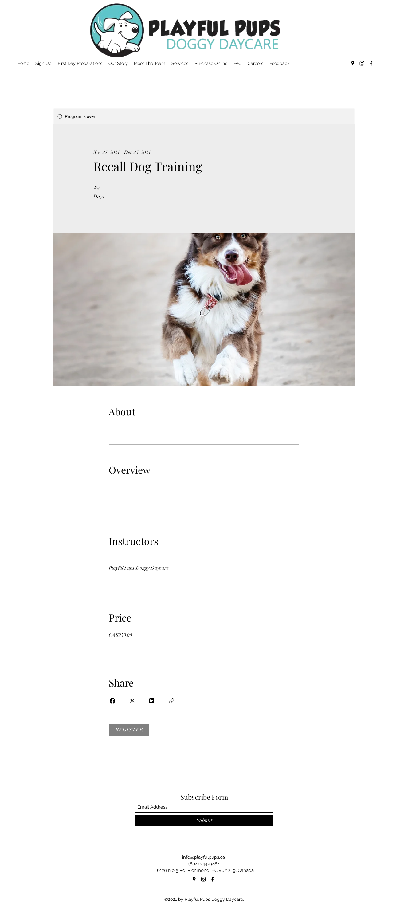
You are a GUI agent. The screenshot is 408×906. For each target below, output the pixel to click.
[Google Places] (353, 63)
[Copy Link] (171, 700)
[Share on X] (132, 700)
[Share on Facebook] (112, 700)
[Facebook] (371, 63)
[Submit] (204, 820)
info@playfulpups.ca (203, 857)
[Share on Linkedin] (151, 700)
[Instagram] (362, 63)
